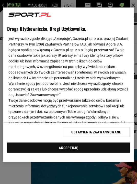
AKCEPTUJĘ (68, 148)
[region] (68, 85)
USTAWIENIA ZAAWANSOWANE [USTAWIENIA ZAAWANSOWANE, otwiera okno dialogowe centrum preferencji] (96, 132)
